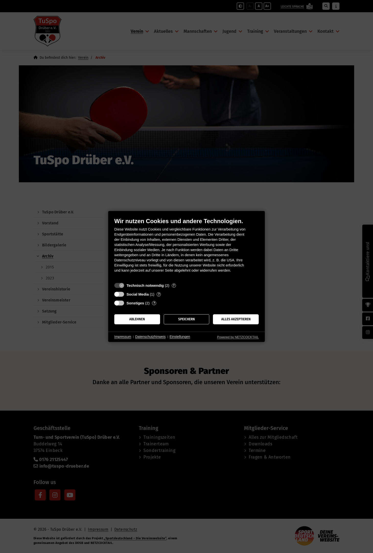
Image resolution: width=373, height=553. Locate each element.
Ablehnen (137, 319)
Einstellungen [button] (180, 337)
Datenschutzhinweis (150, 337)
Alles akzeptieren (236, 319)
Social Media (138, 294)
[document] (186, 248)
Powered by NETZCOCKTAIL (238, 337)
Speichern (186, 319)
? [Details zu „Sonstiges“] (154, 303)
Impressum (122, 337)
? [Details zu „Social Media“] (159, 294)
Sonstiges (135, 303)
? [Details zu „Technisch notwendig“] (174, 285)
